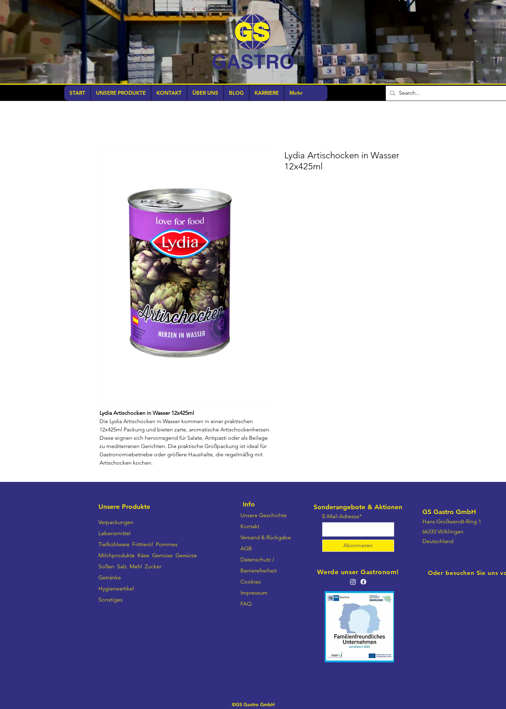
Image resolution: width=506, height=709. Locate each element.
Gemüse (162, 555)
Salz (122, 566)
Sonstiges (110, 599)
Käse (143, 555)
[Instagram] (353, 582)
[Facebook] (363, 582)
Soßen (106, 566)
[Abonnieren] (358, 546)
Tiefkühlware (114, 544)
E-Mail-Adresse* (342, 516)
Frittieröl (143, 544)
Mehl (136, 566)
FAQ (245, 603)
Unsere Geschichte (263, 515)
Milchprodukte (116, 555)
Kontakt (249, 526)
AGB (246, 548)
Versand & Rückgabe (265, 537)
